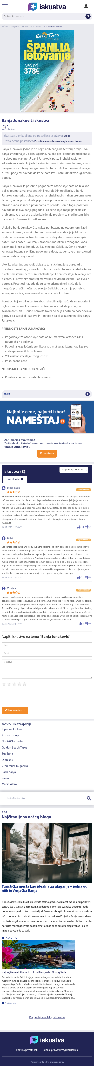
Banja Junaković (12, 149)
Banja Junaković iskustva (52, 27)
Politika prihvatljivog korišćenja (60, 1050)
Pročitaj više (9, 938)
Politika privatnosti (27, 1050)
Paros (5, 778)
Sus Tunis (7, 754)
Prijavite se (47, 453)
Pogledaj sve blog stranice (47, 1017)
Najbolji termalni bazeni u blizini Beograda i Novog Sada (34, 972)
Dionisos (7, 760)
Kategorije (15, 27)
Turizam (24, 27)
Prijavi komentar (84, 490)
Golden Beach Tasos (14, 747)
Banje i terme (35, 27)
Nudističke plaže (12, 741)
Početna (5, 27)
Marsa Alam (9, 784)
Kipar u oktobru (12, 729)
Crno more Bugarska (15, 766)
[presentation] (28, 697)
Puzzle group (10, 735)
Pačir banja (9, 772)
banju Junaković (24, 264)
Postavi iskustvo (15, 710)
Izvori (47, 394)
